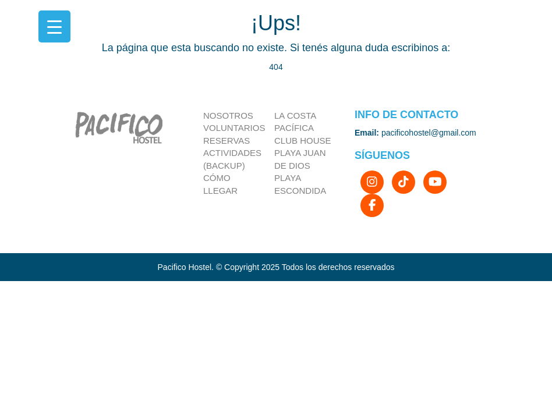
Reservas (226, 140)
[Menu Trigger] (54, 26)
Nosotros (228, 115)
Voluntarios (234, 128)
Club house (302, 140)
